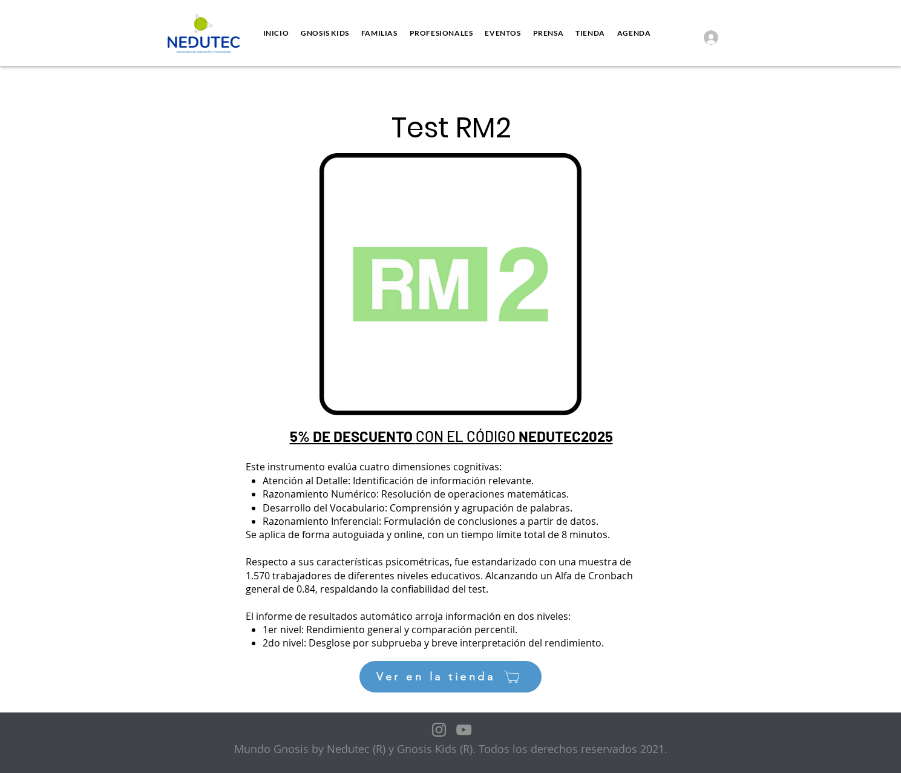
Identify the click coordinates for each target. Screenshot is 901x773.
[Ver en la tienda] (450, 676)
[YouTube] (463, 729)
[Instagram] (439, 729)
